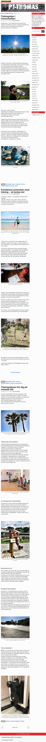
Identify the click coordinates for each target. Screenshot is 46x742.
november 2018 (35, 53)
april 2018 (34, 69)
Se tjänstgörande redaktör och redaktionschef (12, 737)
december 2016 (35, 105)
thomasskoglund (15, 20)
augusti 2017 (35, 87)
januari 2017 (35, 102)
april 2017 (34, 96)
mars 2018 (34, 71)
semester (18, 184)
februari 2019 (35, 46)
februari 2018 (35, 73)
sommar (23, 184)
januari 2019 (35, 48)
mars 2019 (34, 44)
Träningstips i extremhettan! (8, 17)
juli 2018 (34, 62)
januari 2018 (35, 75)
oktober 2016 (35, 109)
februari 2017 (35, 100)
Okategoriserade (36, 114)
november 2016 (35, 107)
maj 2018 (34, 66)
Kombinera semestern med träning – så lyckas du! (15, 190)
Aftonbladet (9, 184)
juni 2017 (34, 91)
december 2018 (35, 51)
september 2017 (35, 84)
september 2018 (35, 57)
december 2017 (35, 78)
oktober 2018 (35, 55)
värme (16, 185)
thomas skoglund (5, 185)
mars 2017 (34, 98)
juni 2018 (34, 64)
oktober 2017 (35, 82)
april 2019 (34, 42)
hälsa (13, 184)
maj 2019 (34, 39)
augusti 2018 (35, 60)
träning (12, 185)
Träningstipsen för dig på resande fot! (14, 388)
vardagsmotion (18, 383)
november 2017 (35, 80)
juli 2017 (34, 89)
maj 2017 (34, 93)
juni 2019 (34, 37)
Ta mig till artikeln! (15, 372)
